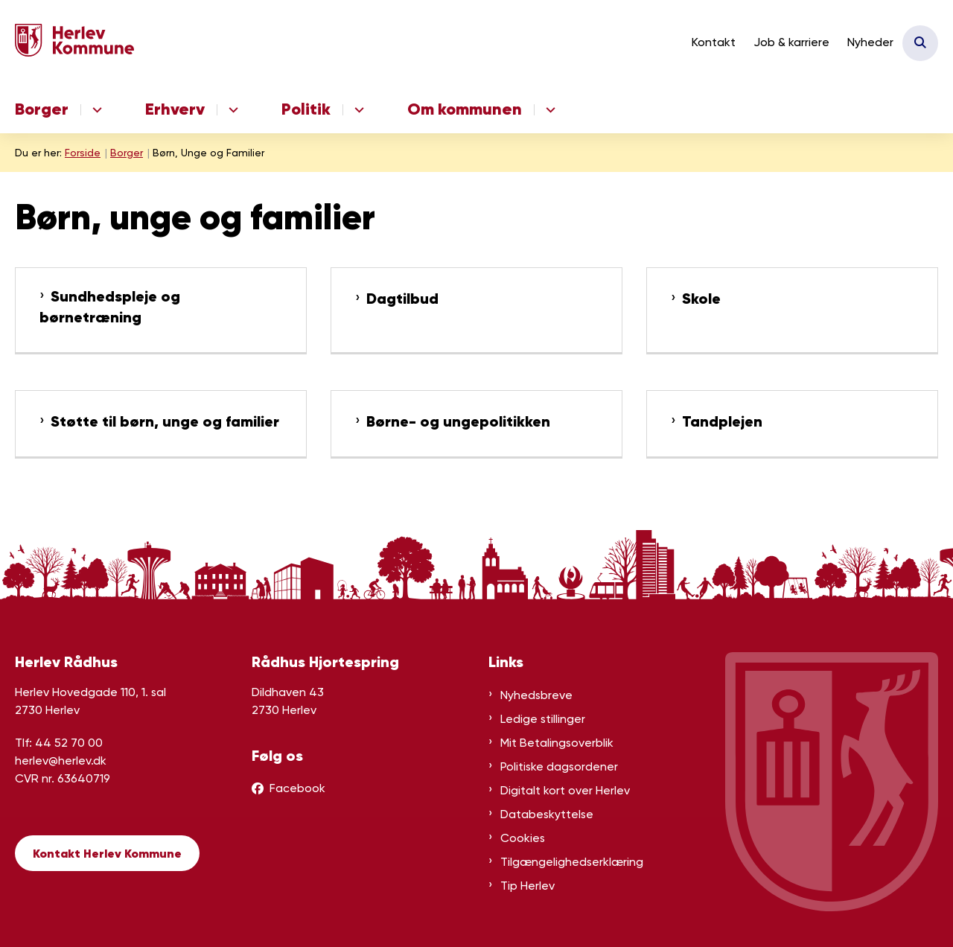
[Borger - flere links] (94, 109)
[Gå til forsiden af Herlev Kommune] (74, 43)
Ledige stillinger (542, 719)
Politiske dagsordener (559, 766)
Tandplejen (722, 421)
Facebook (297, 788)
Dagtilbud (402, 299)
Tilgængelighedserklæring (571, 862)
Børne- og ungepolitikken (458, 421)
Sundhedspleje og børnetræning (109, 307)
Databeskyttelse (546, 814)
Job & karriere (791, 42)
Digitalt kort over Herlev (565, 790)
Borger (41, 109)
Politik (306, 109)
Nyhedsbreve (536, 695)
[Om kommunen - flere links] (548, 109)
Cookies (522, 838)
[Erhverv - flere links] (231, 109)
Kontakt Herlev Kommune (107, 853)
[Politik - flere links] (357, 109)
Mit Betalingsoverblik (556, 743)
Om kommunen (464, 109)
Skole (701, 299)
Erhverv (175, 109)
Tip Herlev (527, 886)
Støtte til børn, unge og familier (165, 421)
